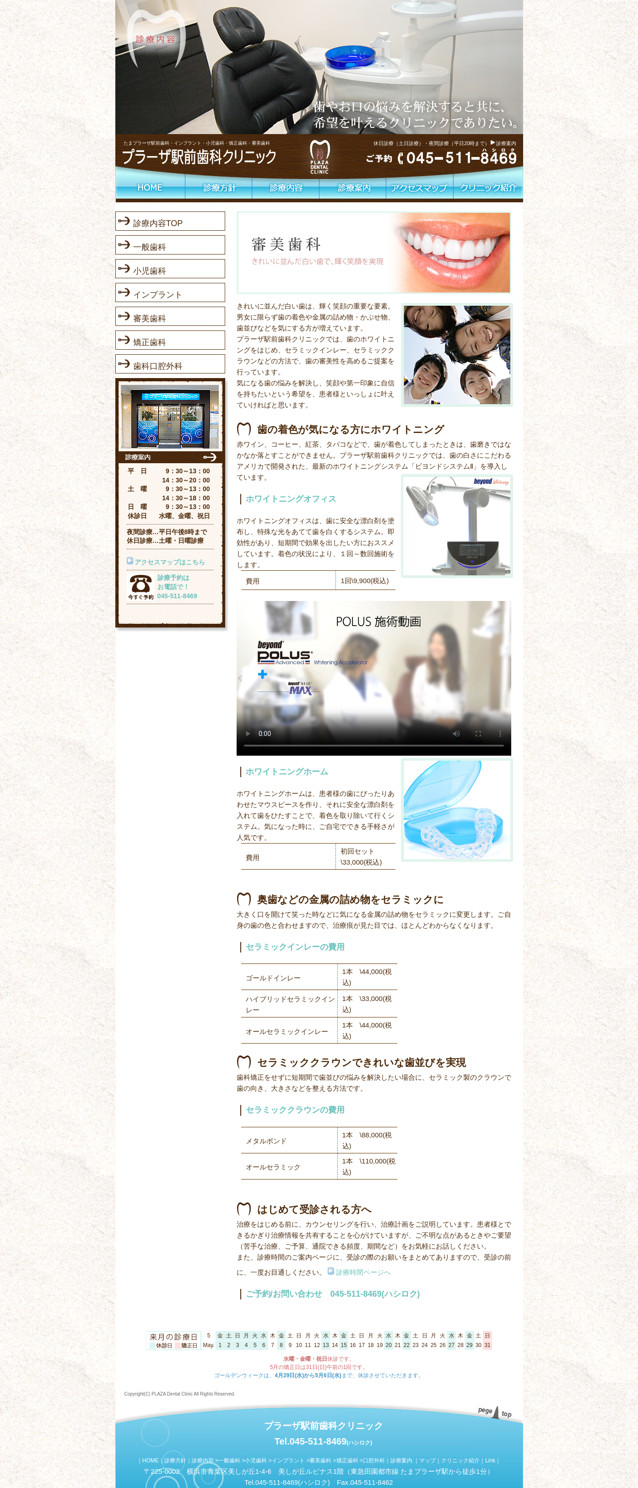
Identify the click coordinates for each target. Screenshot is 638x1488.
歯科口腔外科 (158, 366)
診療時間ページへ (362, 1272)
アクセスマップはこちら (170, 562)
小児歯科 (149, 271)
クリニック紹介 (460, 1460)
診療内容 (203, 1460)
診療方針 (175, 1460)
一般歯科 (149, 247)
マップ (427, 1460)
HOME (150, 1460)
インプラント (158, 294)
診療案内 (506, 143)
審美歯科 (149, 318)
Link (490, 1460)
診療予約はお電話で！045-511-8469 (177, 586)
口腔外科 (374, 1460)
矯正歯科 (149, 342)
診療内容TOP (158, 223)
